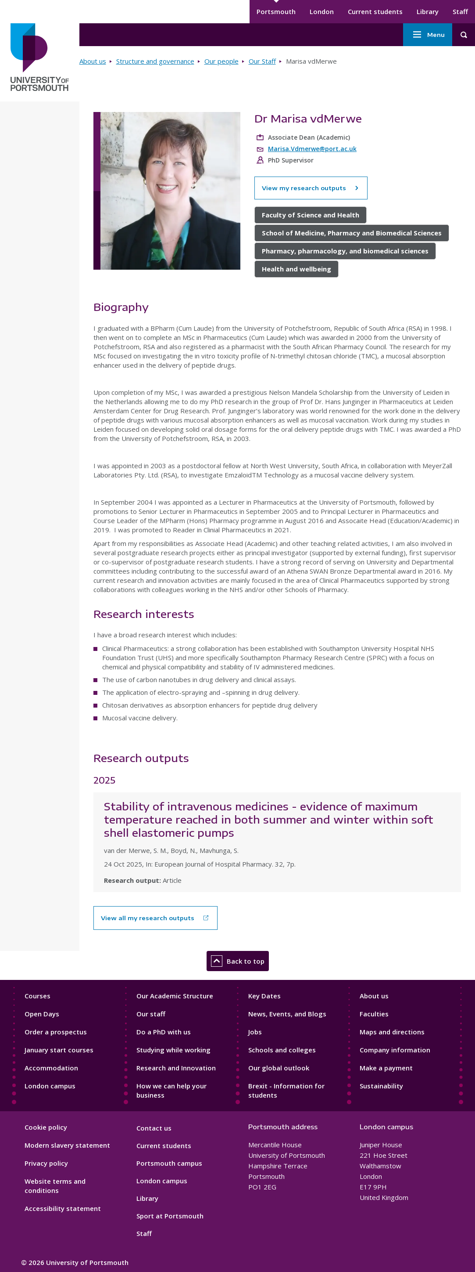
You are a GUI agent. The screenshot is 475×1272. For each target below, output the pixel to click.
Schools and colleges (282, 1049)
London (322, 11)
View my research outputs (311, 188)
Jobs (255, 1031)
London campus (50, 1085)
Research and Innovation (176, 1067)
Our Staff (262, 61)
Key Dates (264, 995)
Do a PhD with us (163, 1031)
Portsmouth (276, 11)
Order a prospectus (56, 1031)
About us (92, 61)
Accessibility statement (63, 1208)
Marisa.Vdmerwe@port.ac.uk (312, 149)
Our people (221, 61)
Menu (428, 34)
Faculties (374, 1013)
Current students (375, 11)
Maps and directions (392, 1031)
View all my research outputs (147, 917)
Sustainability (381, 1085)
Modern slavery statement (67, 1145)
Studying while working (173, 1049)
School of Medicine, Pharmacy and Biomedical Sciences (352, 232)
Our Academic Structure (174, 995)
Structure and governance (155, 61)
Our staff (150, 1013)
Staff (460, 11)
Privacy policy (46, 1163)
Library (428, 11)
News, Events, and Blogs (287, 1013)
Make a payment (386, 1067)
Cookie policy (46, 1127)
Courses (37, 995)
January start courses (59, 1049)
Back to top (237, 961)
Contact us (153, 1128)
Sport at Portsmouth (170, 1215)
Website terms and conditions (55, 1186)
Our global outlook (278, 1067)
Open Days (42, 1013)
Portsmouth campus (169, 1163)
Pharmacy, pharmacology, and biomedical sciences (345, 250)
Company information (395, 1049)
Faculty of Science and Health (310, 214)
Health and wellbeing (296, 268)
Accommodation (51, 1067)
